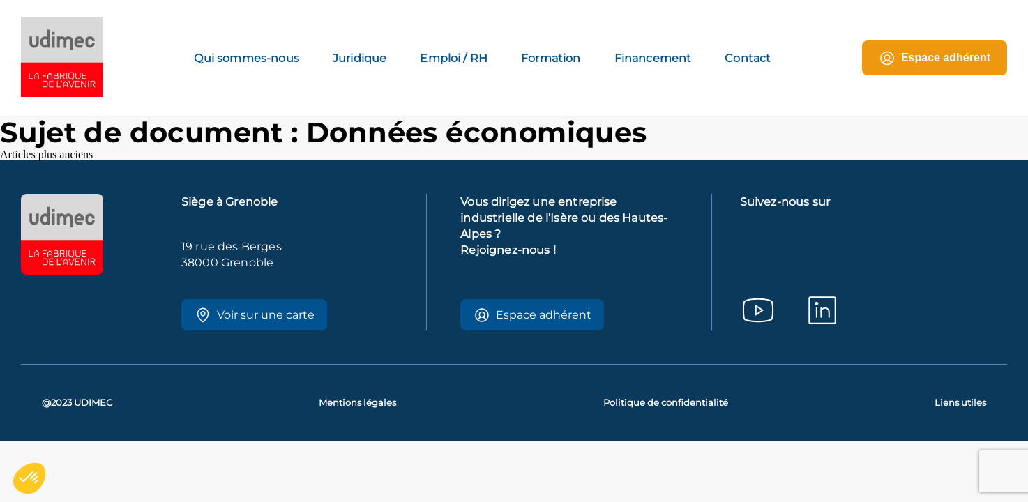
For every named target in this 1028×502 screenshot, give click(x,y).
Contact (748, 58)
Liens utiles (960, 402)
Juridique (359, 58)
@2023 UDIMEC (77, 402)
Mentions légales (357, 402)
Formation (550, 58)
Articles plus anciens (46, 154)
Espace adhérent (934, 58)
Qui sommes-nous (246, 58)
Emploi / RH (453, 58)
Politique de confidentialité (665, 402)
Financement (653, 58)
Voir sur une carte (255, 315)
